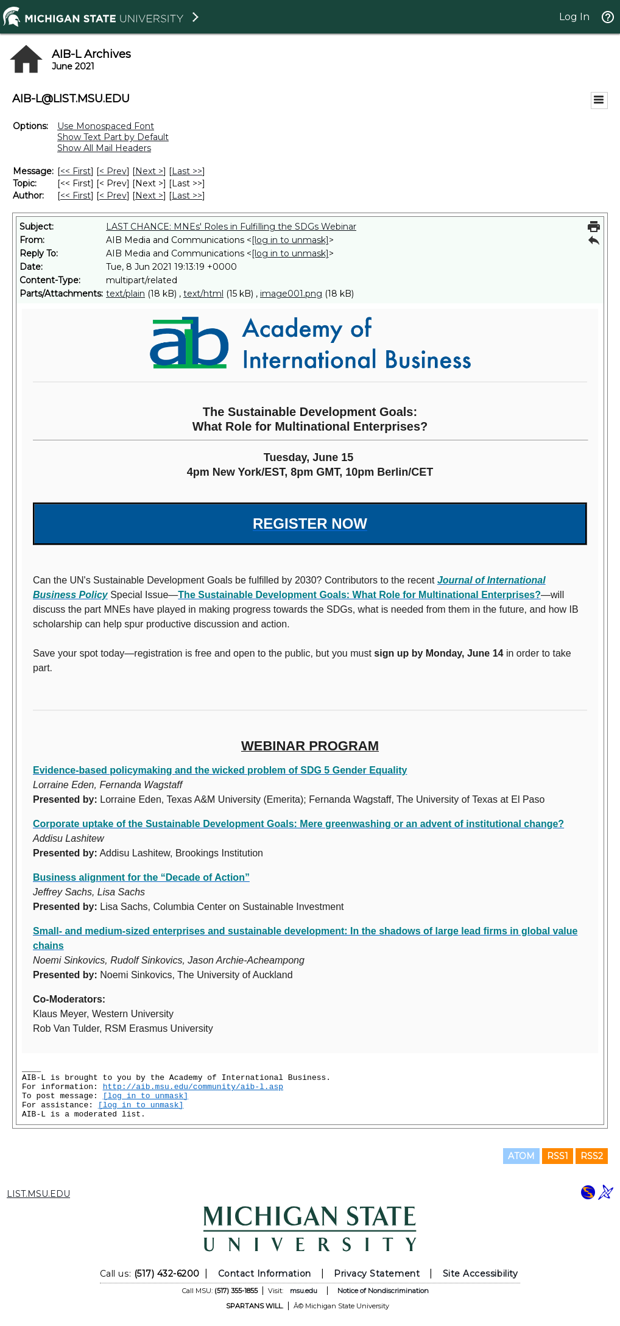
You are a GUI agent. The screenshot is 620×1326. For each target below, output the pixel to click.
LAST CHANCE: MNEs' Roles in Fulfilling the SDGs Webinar (231, 226)
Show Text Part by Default (113, 137)
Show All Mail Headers (104, 148)
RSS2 (591, 1156)
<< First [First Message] (75, 171)
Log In (574, 17)
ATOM (521, 1156)
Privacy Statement (377, 1273)
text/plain (125, 293)
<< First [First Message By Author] (75, 195)
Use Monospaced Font (105, 126)
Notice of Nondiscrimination (383, 1290)
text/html (203, 293)
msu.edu (303, 1290)
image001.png (291, 293)
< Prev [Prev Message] (113, 171)
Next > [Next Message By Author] (149, 195)
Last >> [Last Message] (187, 171)
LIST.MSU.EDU (38, 1193)
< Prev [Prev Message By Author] (113, 195)
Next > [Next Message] (149, 171)
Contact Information (264, 1273)
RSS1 (557, 1156)
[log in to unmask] (290, 240)
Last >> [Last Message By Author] (187, 195)
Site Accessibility (480, 1273)
